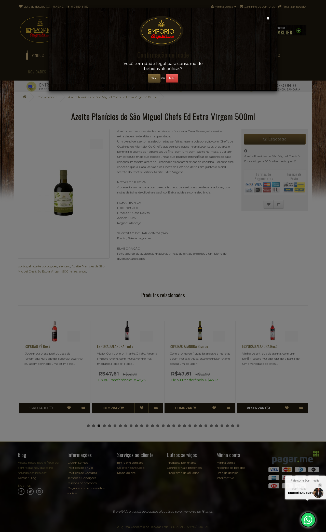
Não (172, 78)
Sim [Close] (154, 78)
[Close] (268, 18)
